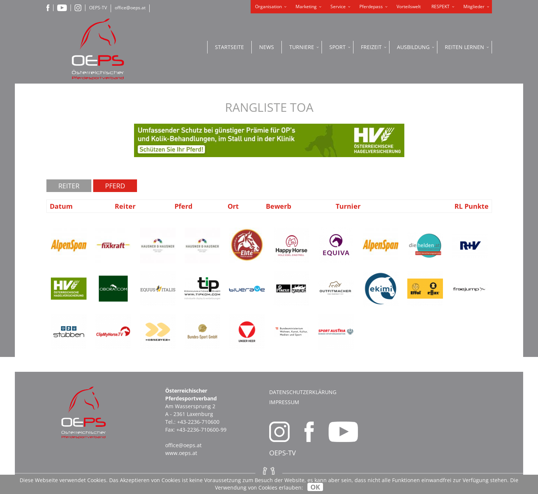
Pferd (115, 185)
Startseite (229, 47)
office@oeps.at (130, 7)
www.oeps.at (181, 452)
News (266, 47)
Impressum (284, 402)
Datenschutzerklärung (302, 392)
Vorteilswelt (409, 6)
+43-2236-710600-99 (201, 429)
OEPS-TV (98, 7)
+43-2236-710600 (198, 421)
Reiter (68, 185)
